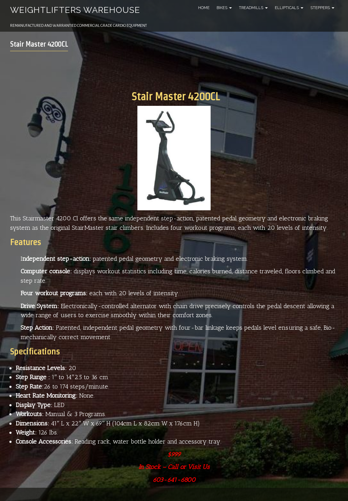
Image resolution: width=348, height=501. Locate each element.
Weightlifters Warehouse (75, 10)
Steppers (322, 8)
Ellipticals (289, 8)
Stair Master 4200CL (39, 44)
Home (204, 8)
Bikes (224, 8)
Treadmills (253, 8)
